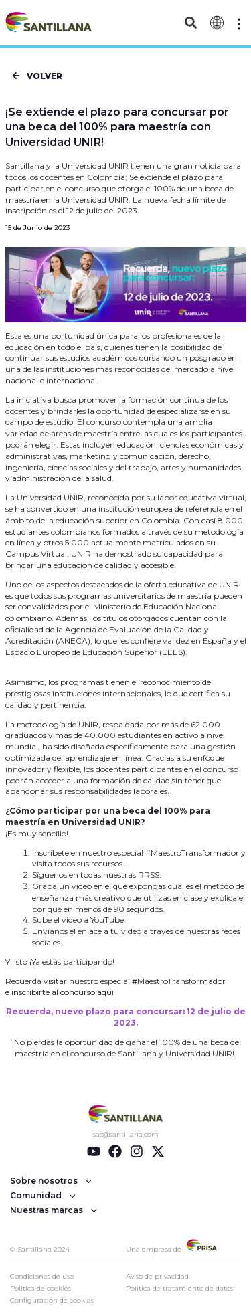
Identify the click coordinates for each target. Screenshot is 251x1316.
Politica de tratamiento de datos (179, 1288)
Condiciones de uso (42, 1276)
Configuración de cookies (52, 1300)
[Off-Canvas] (239, 24)
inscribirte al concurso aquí (62, 992)
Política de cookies (40, 1288)
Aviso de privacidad (157, 1276)
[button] (191, 23)
